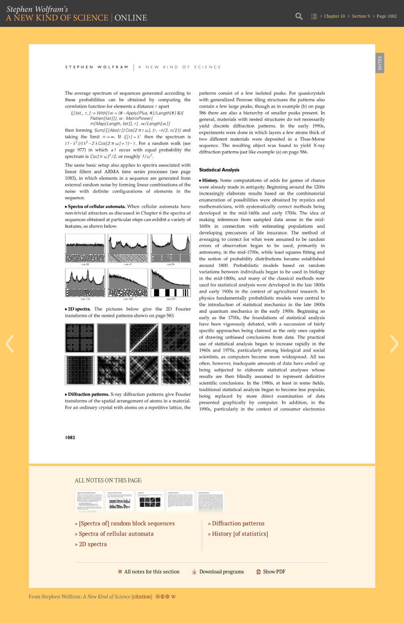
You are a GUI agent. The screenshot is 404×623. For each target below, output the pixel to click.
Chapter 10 (334, 16)
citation (142, 596)
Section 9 (361, 16)
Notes (379, 63)
